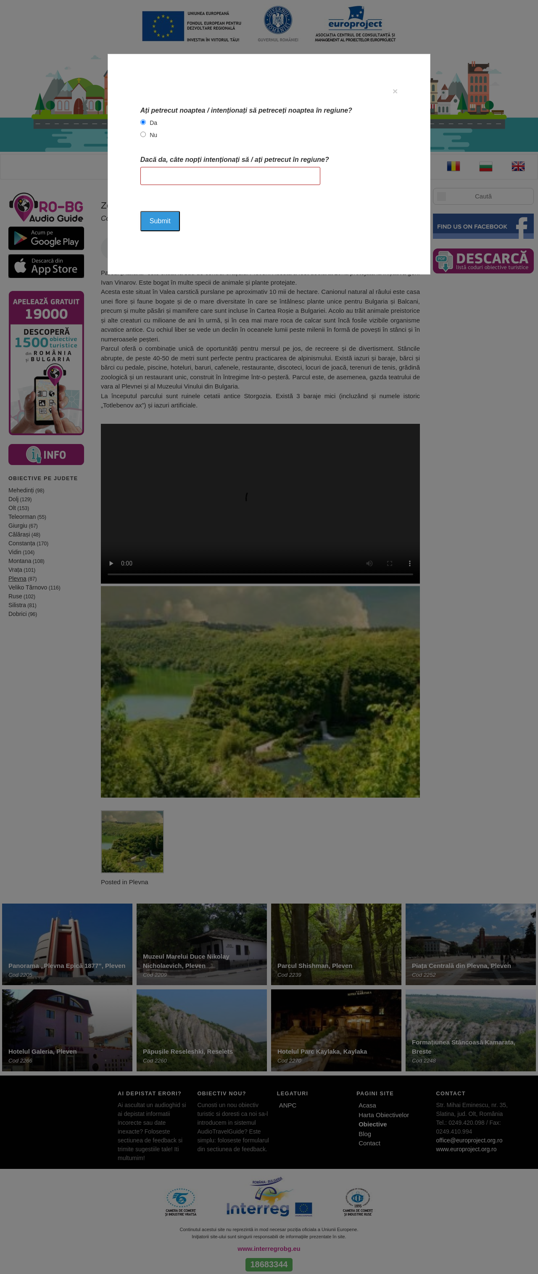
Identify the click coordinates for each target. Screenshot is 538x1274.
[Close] (395, 91)
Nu (153, 135)
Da (153, 122)
